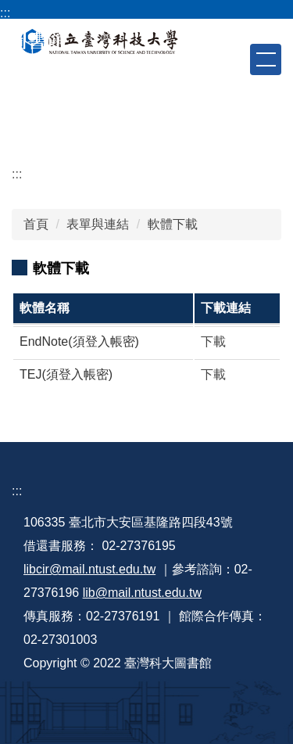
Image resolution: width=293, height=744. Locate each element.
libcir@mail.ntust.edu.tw (89, 569)
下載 (213, 341)
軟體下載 (173, 224)
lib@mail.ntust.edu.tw (142, 592)
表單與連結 (97, 224)
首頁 (35, 224)
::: (5, 13)
